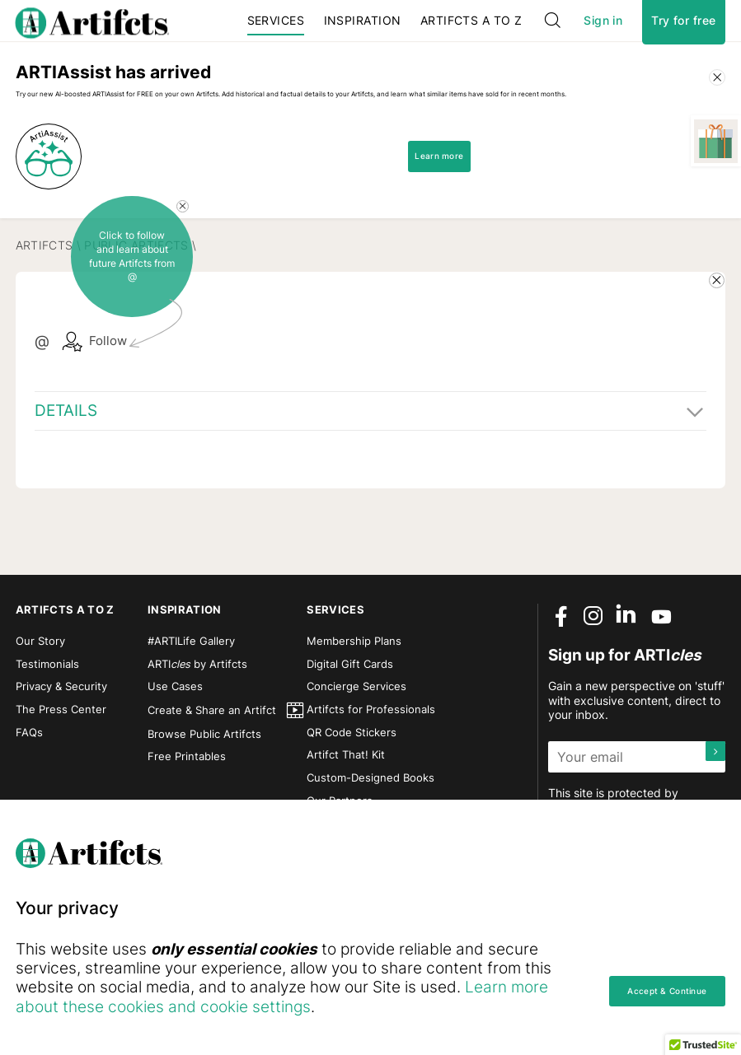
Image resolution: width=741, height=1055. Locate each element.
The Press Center (61, 760)
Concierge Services (356, 737)
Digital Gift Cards (350, 713)
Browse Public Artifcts (204, 783)
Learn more (457, 254)
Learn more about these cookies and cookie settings (299, 1006)
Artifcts (44, 342)
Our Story (40, 691)
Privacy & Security (61, 737)
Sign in (603, 38)
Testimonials (47, 713)
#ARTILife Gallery (191, 691)
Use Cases (175, 737)
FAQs (29, 782)
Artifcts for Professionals (371, 760)
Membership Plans (354, 691)
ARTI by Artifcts (197, 713)
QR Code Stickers (351, 782)
